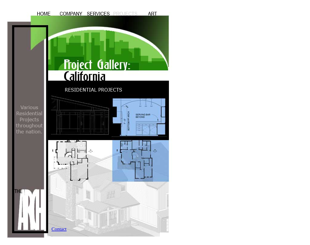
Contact (59, 229)
